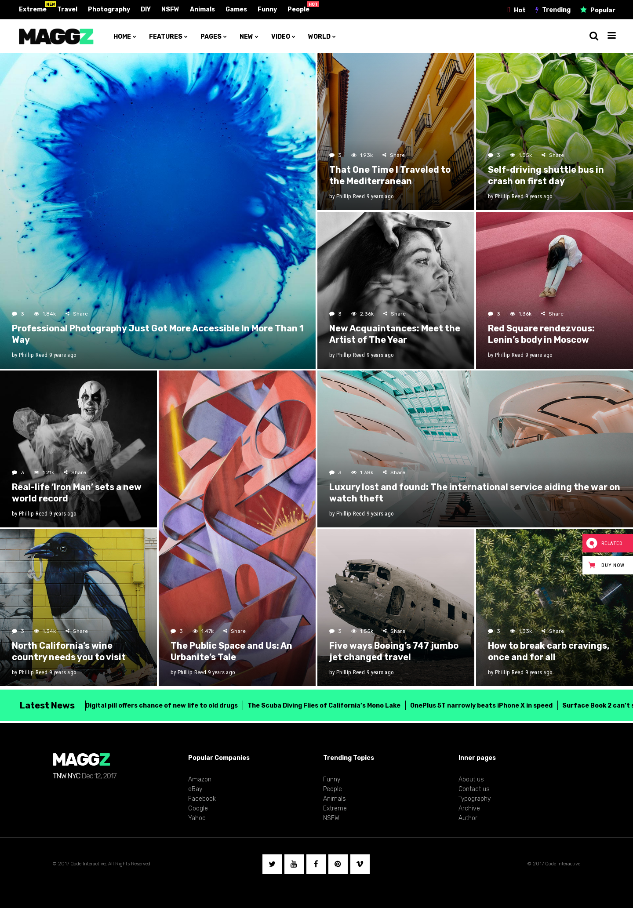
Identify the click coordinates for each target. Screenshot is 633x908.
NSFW (170, 9)
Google (198, 808)
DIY (146, 9)
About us (471, 779)
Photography (109, 9)
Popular (602, 10)
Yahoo (197, 818)
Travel (67, 9)
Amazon (199, 779)
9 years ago (63, 355)
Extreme (33, 9)
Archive (469, 808)
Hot (520, 10)
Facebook (202, 799)
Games (236, 9)
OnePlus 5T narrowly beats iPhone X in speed (476, 705)
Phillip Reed (33, 355)
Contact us (474, 789)
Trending (556, 10)
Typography (474, 799)
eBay (195, 789)
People (298, 9)
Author (467, 818)
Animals (202, 9)
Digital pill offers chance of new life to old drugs (156, 705)
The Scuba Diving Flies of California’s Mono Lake (318, 705)
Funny (267, 9)
